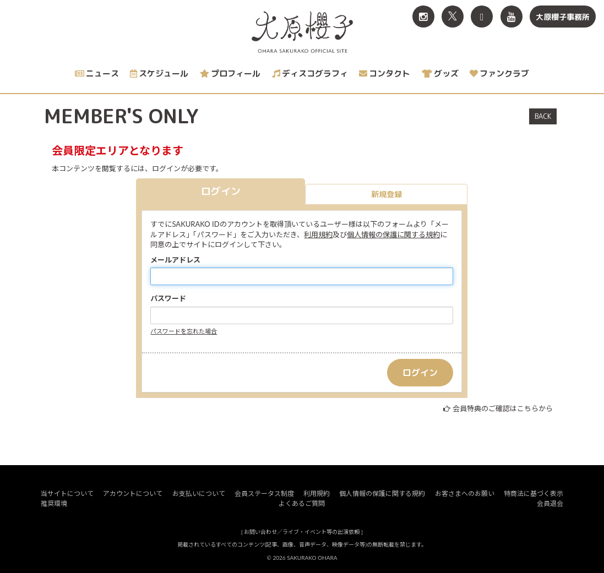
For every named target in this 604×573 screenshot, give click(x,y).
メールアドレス (175, 259)
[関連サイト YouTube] (511, 17)
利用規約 (318, 234)
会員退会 (550, 503)
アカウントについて (132, 493)
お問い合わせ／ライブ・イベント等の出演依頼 (302, 531)
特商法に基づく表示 (533, 493)
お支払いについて (198, 493)
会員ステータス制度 (264, 493)
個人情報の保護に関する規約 (393, 234)
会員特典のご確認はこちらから (503, 408)
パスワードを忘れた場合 (183, 331)
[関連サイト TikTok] (482, 17)
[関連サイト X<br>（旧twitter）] (453, 17)
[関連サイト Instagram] (423, 17)
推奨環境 (54, 503)
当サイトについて (67, 493)
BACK (543, 116)
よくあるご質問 (302, 503)
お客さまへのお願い (464, 493)
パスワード (168, 298)
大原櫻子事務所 (563, 17)
